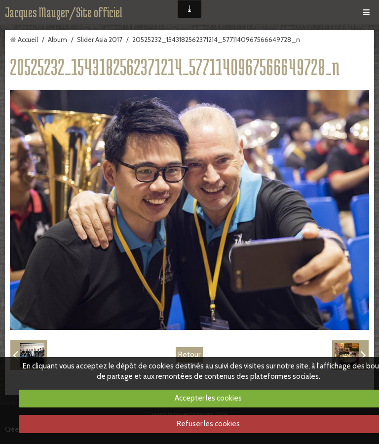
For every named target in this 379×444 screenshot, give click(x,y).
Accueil (28, 39)
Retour (189, 354)
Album (57, 39)
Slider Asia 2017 (99, 39)
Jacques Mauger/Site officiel (63, 12)
